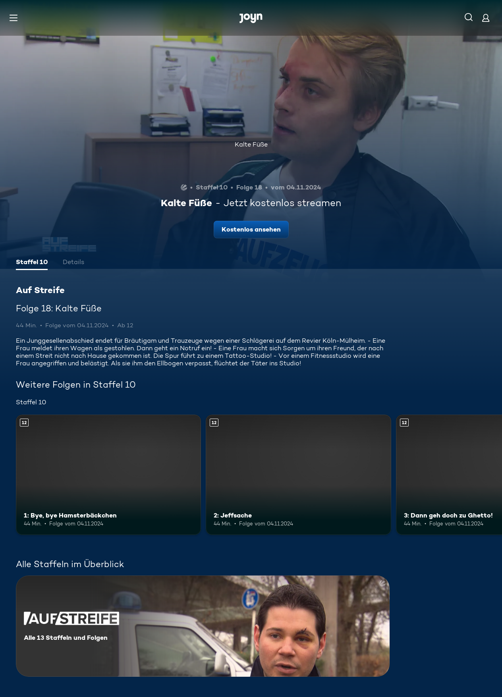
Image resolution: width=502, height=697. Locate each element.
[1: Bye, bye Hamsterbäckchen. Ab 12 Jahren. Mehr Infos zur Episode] (108, 475)
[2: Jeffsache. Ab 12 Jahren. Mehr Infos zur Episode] (298, 475)
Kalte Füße (251, 144)
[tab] (31, 263)
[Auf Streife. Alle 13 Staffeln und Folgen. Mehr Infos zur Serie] (203, 626)
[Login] (485, 18)
